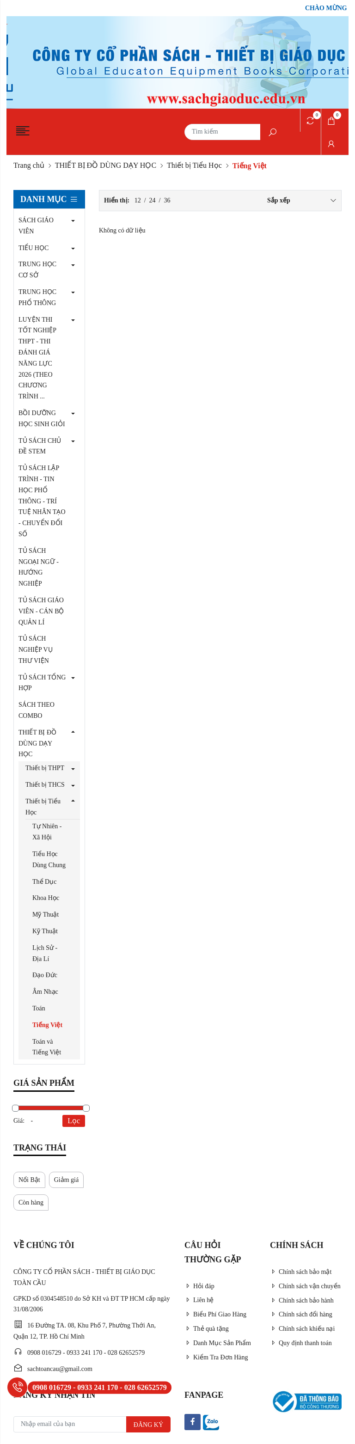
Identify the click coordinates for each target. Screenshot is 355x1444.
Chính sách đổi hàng (301, 1314)
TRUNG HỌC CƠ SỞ (37, 270)
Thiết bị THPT (44, 768)
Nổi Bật (29, 1179)
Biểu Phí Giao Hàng (215, 1314)
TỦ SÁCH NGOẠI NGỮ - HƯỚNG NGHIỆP (38, 567)
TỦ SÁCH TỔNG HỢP (42, 683)
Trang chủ (28, 165)
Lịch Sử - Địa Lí (44, 953)
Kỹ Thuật (45, 931)
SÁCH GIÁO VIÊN (36, 226)
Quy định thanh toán (301, 1343)
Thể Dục (44, 881)
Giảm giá (66, 1179)
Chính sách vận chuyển (305, 1286)
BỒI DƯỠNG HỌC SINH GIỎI (41, 419)
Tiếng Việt (47, 1025)
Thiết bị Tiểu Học (194, 165)
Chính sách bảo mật (300, 1271)
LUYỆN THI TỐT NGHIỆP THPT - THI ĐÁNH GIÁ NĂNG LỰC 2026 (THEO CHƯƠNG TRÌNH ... (37, 358)
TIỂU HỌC (33, 248)
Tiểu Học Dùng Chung (49, 859)
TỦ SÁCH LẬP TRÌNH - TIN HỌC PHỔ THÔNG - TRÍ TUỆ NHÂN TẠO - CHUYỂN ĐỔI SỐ (42, 501)
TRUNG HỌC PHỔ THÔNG (37, 297)
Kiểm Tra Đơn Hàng (216, 1357)
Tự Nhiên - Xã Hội (46, 832)
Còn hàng (30, 1202)
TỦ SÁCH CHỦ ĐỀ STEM (39, 446)
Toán (38, 1008)
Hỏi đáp (199, 1286)
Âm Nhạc (45, 991)
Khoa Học (45, 897)
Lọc (73, 1121)
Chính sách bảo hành (302, 1300)
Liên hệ (199, 1300)
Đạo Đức (44, 975)
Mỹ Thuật (45, 914)
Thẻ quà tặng (206, 1328)
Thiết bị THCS (45, 784)
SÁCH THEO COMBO (36, 710)
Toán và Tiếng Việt (46, 1047)
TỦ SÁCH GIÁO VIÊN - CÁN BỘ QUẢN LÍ (41, 611)
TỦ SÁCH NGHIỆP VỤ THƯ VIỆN (35, 649)
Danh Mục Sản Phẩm (217, 1343)
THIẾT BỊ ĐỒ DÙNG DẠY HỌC (105, 165)
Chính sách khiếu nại (302, 1328)
